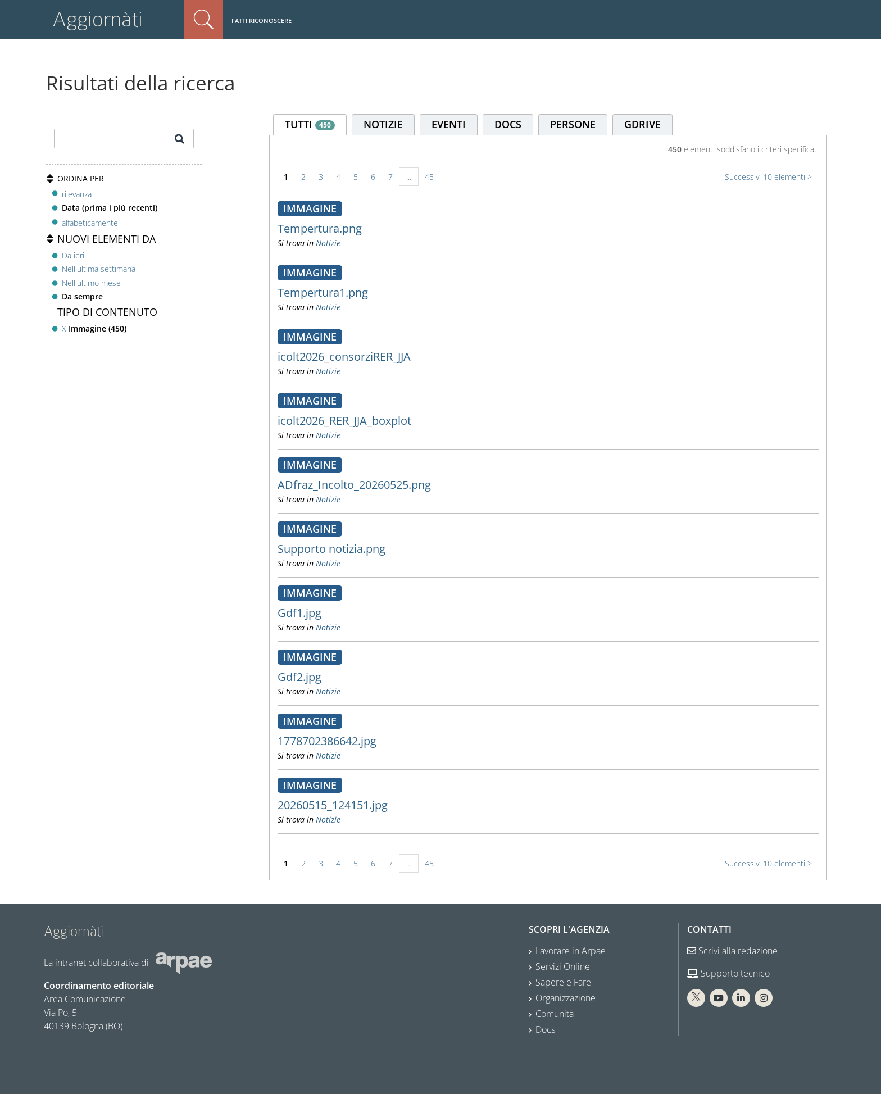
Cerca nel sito (203, 19)
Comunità (554, 1013)
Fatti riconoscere (261, 20)
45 (429, 176)
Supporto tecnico (728, 973)
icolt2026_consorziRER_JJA (344, 356)
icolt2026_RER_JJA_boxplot (344, 420)
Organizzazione (565, 998)
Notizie (328, 243)
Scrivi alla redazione (732, 951)
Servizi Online (562, 966)
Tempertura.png (320, 228)
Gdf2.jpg (299, 676)
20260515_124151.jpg (333, 804)
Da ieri (73, 255)
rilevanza (77, 194)
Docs (545, 1029)
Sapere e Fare (563, 982)
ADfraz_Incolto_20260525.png (354, 484)
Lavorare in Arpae (570, 951)
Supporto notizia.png (331, 548)
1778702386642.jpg (327, 740)
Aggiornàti (97, 19)
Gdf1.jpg (299, 612)
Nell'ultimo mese (91, 283)
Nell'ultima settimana (98, 269)
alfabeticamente (90, 222)
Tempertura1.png (323, 292)
